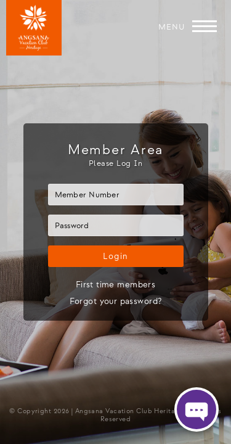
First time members (116, 284)
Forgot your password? (116, 301)
